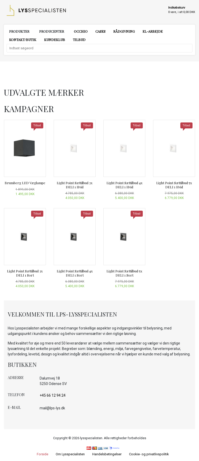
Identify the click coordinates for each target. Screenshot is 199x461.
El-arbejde (153, 31)
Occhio (81, 31)
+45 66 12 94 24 (53, 395)
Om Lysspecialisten (70, 454)
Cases (100, 31)
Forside (42, 454)
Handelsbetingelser (107, 454)
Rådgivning (124, 31)
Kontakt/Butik (22, 39)
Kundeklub (54, 39)
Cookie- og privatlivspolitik (149, 454)
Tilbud (79, 39)
